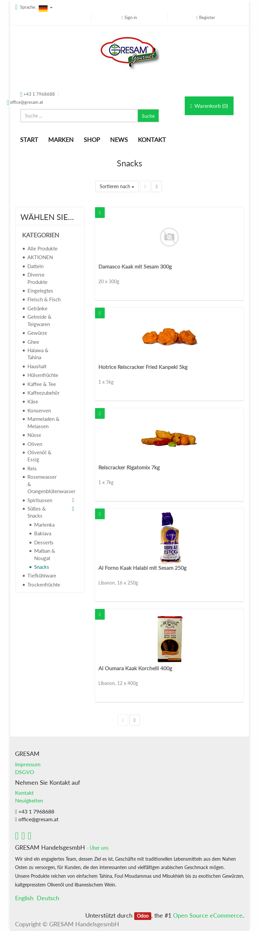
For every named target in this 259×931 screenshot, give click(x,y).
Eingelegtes (40, 291)
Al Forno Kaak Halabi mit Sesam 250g (142, 567)
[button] (100, 212)
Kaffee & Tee (41, 384)
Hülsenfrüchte (42, 375)
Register (207, 17)
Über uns (99, 848)
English (24, 898)
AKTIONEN (40, 257)
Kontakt (24, 792)
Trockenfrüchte (43, 584)
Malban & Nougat (44, 554)
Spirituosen (39, 500)
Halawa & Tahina (38, 353)
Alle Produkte (42, 248)
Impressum (27, 764)
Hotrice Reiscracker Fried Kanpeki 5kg (142, 367)
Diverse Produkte (37, 278)
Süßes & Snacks (36, 512)
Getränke (37, 308)
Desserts (44, 542)
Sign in (130, 17)
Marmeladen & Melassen (43, 422)
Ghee (33, 342)
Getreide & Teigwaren (39, 320)
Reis (32, 468)
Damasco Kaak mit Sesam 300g (135, 266)
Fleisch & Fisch (44, 299)
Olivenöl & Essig (39, 455)
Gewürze (37, 333)
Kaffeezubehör (43, 393)
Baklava (42, 533)
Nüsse (34, 435)
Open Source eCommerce (208, 915)
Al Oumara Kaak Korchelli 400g (135, 668)
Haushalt (37, 366)
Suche (148, 116)
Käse (32, 401)
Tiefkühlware (41, 575)
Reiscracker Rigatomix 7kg (129, 467)
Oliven (34, 444)
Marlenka (44, 525)
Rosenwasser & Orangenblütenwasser (47, 484)
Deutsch (48, 898)
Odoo (143, 916)
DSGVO (24, 772)
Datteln (35, 266)
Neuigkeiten (29, 800)
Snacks (41, 567)
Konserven (39, 410)
